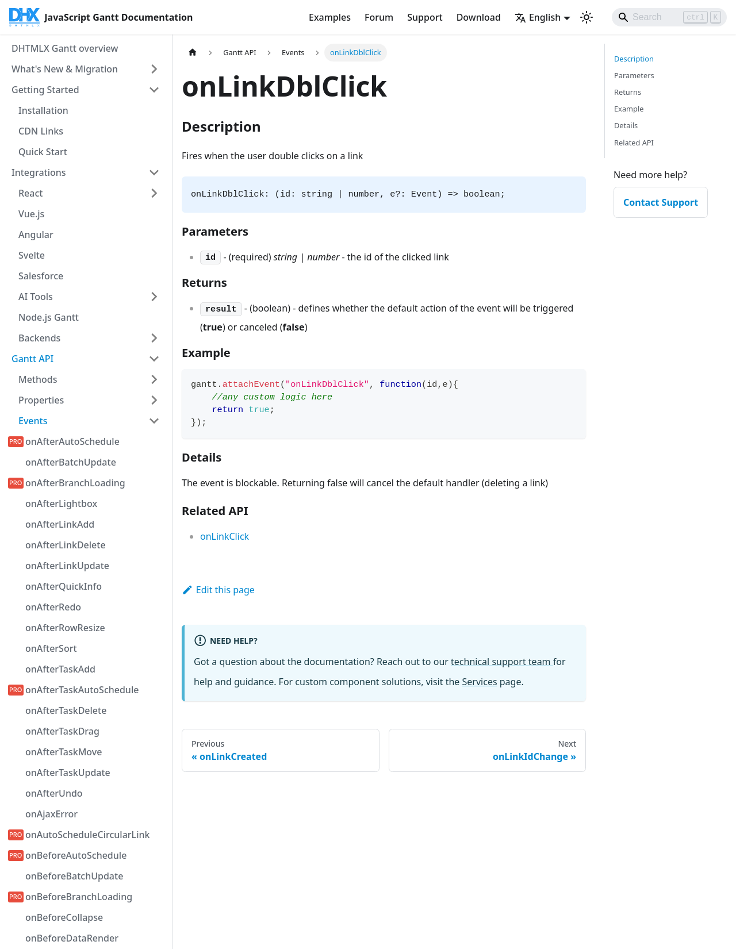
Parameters (634, 75)
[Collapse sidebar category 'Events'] (154, 421)
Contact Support (660, 202)
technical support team (502, 661)
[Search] (669, 17)
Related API (634, 142)
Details (626, 125)
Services (479, 681)
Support (424, 17)
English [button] (538, 17)
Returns (627, 92)
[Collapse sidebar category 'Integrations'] (154, 172)
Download (479, 17)
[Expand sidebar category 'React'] (154, 193)
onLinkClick (224, 536)
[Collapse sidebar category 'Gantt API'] (154, 358)
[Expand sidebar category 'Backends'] (154, 338)
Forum (379, 17)
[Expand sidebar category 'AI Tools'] (154, 296)
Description (634, 58)
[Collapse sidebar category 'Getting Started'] (154, 89)
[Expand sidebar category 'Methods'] (154, 379)
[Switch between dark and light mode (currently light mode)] (586, 17)
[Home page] (193, 53)
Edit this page (218, 589)
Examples (330, 17)
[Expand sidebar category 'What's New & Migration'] (154, 69)
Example (628, 108)
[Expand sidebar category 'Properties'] (154, 400)
